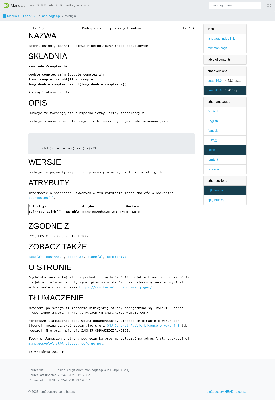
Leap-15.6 (30, 16)
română (213, 159)
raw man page (217, 48)
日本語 (212, 140)
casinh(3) (55, 257)
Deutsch (213, 111)
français (213, 130)
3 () (215, 190)
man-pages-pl (51, 16)
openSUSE (38, 5)
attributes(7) (41, 198)
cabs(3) (35, 257)
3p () (216, 200)
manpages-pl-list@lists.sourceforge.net (65, 343)
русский (213, 169)
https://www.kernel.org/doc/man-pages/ (115, 287)
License (241, 391)
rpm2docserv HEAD (219, 391)
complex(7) (116, 257)
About (53, 5)
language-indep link (221, 38)
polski (212, 150)
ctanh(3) (95, 257)
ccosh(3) (75, 257)
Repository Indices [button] (73, 5)
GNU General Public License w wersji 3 (143, 326)
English (213, 121)
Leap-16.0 (215, 80)
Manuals (11, 16)
